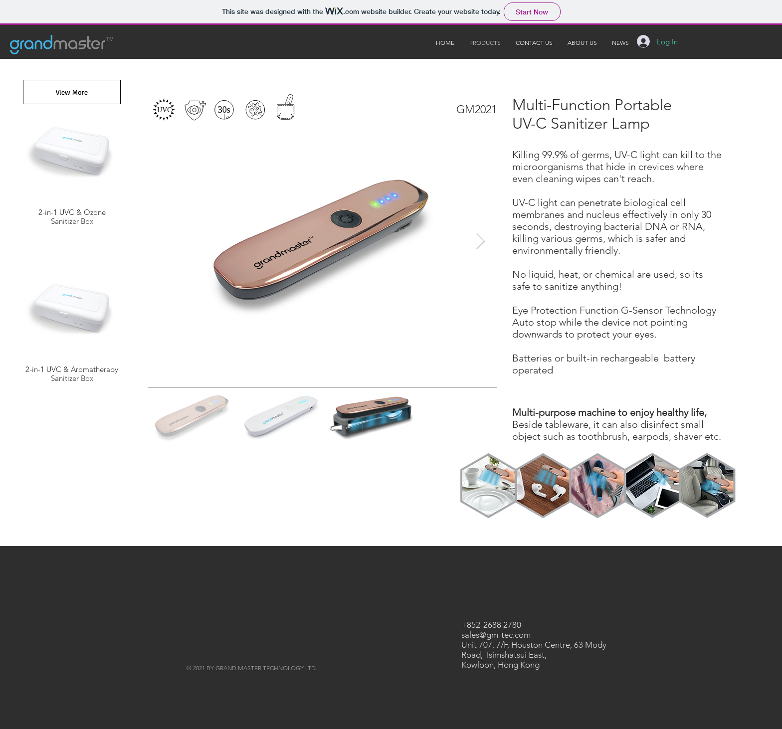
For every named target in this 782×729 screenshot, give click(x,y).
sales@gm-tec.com (496, 635)
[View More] (72, 92)
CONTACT (210, 624)
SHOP (200, 641)
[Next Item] (480, 241)
